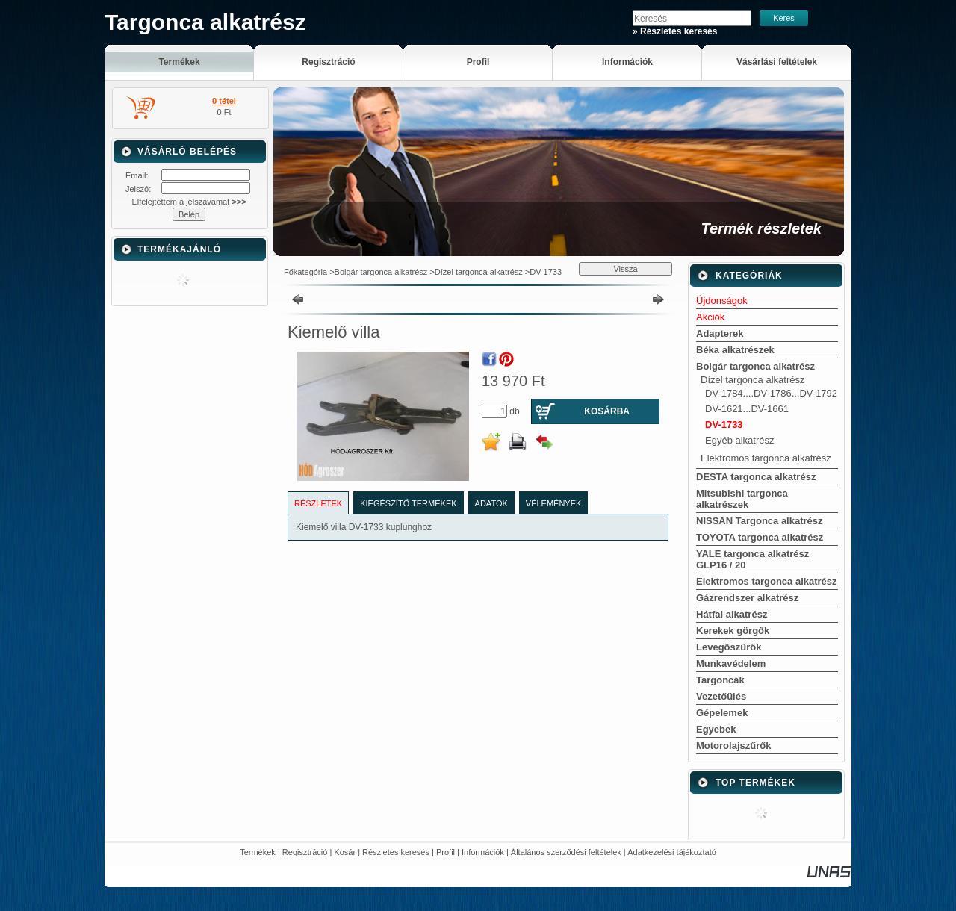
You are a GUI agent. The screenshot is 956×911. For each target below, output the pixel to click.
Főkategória (305, 271)
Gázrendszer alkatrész (747, 597)
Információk (483, 852)
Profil (445, 852)
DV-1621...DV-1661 (747, 408)
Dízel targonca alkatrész (479, 271)
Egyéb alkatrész (740, 440)
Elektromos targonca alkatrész (766, 458)
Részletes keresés (395, 852)
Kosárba (607, 411)
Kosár (345, 852)
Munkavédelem (731, 663)
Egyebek (716, 729)
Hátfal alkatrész (731, 614)
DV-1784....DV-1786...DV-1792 (771, 393)
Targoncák (720, 679)
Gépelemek (722, 712)
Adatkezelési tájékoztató (671, 852)
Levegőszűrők (728, 647)
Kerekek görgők (732, 630)
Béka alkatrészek (735, 349)
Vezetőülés (721, 696)
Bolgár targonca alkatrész (381, 271)
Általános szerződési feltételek (566, 852)
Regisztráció (305, 852)
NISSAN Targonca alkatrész (759, 520)
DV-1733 (546, 271)
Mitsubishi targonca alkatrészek (742, 499)
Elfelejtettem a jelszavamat (188, 201)
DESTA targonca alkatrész (756, 476)
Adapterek (720, 333)
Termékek (258, 852)
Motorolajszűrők (733, 745)
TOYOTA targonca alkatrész (759, 537)
